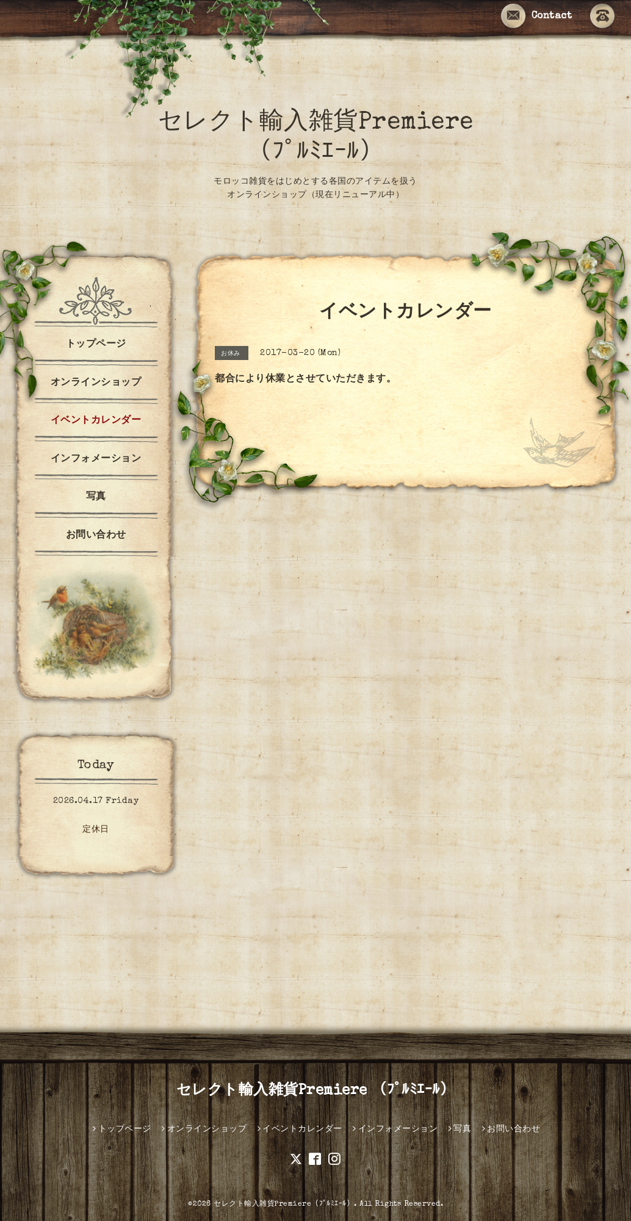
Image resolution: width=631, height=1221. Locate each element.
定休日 (95, 830)
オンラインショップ (96, 383)
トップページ (96, 345)
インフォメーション (96, 459)
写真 (96, 497)
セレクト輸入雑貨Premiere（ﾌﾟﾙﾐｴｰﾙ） (284, 1204)
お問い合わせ (96, 536)
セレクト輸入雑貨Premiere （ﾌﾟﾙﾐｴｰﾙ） (315, 1091)
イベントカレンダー (96, 421)
